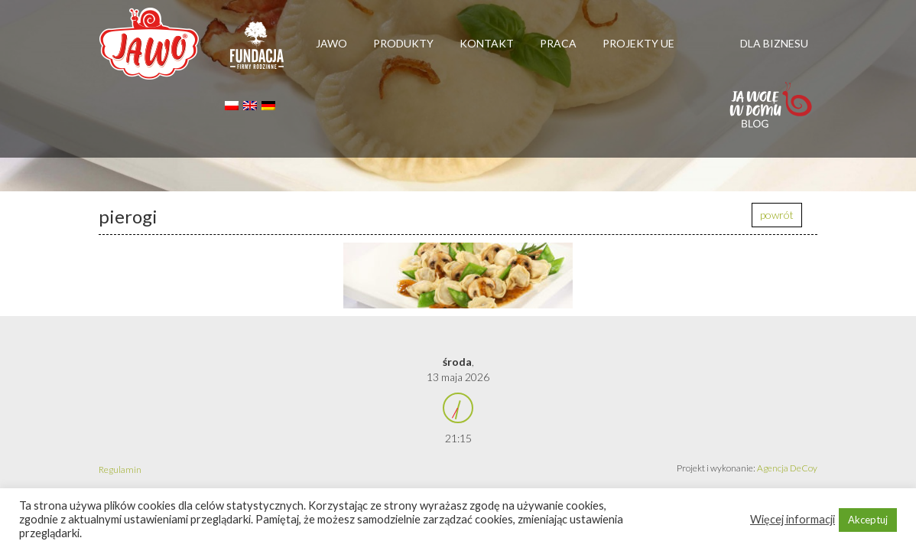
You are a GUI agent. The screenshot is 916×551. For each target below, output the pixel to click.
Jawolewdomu (771, 112)
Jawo (331, 43)
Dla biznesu (774, 43)
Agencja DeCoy (787, 468)
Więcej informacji (792, 519)
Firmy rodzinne (257, 52)
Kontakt (487, 43)
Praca (558, 43)
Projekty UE (638, 43)
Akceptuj (868, 520)
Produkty (403, 43)
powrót (777, 214)
